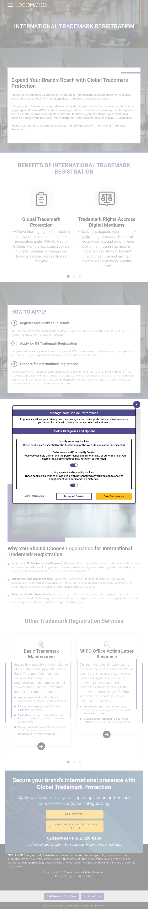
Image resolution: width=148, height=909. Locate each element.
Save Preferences (114, 496)
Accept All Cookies (74, 496)
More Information (34, 496)
